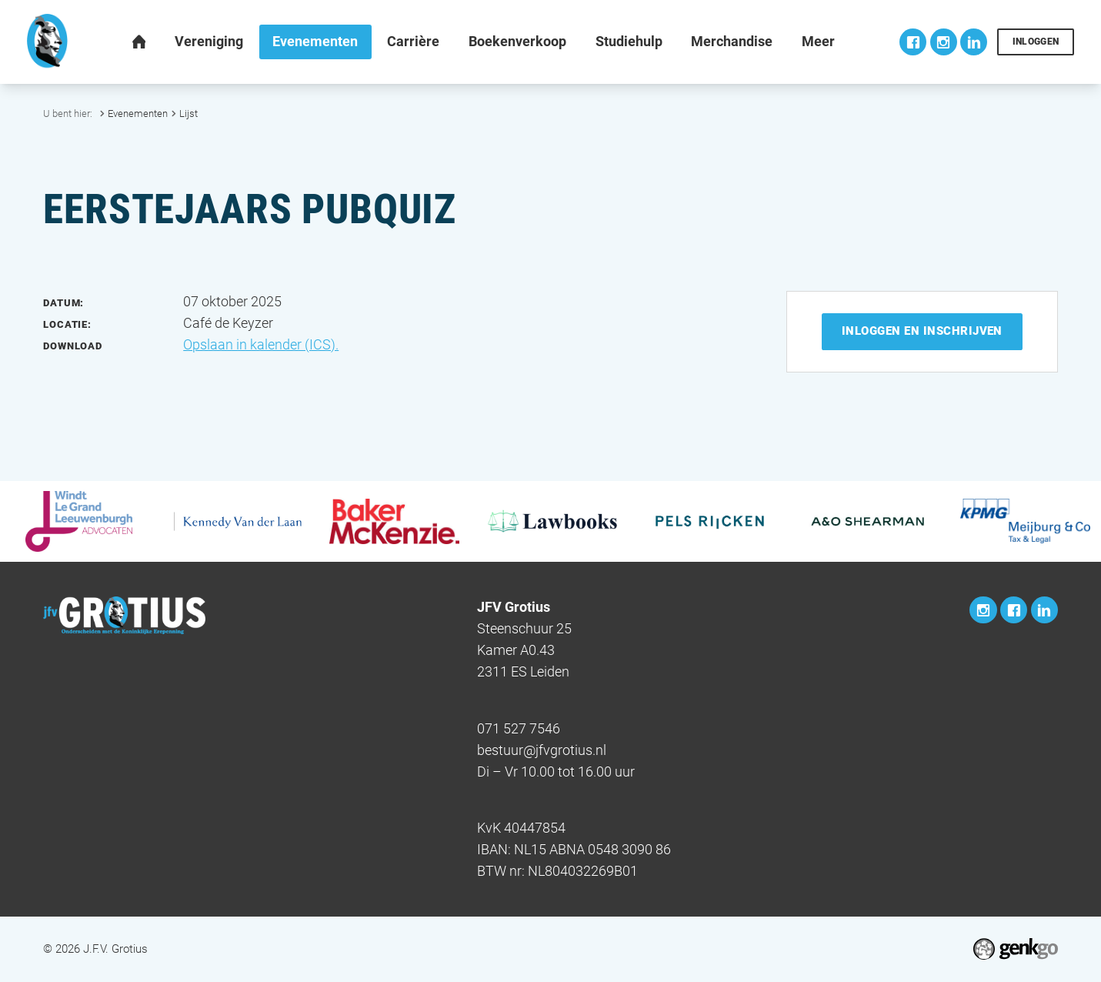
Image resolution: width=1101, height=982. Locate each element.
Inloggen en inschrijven (922, 331)
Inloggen (1036, 41)
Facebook (912, 41)
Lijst (188, 113)
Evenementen (138, 113)
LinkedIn (973, 41)
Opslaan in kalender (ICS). (261, 344)
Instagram (943, 41)
